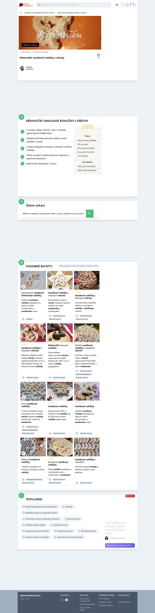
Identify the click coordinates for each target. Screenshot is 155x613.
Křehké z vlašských (85, 348)
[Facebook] (66, 600)
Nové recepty (104, 599)
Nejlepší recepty (105, 602)
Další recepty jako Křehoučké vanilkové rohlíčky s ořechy (78, 266)
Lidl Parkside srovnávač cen (85, 600)
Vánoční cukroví (30, 45)
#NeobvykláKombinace (34, 480)
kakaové (58, 346)
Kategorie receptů (106, 605)
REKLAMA (84, 595)
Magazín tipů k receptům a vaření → (119, 545)
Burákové (58, 463)
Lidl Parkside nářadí (87, 604)
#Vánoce (29, 319)
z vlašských (58, 294)
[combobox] (73, 5)
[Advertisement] (119, 45)
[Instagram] (61, 600)
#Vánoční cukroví (55, 319)
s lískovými (85, 297)
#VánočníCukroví (59, 316)
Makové (30, 461)
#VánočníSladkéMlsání (83, 374)
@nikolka (29, 69)
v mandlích (85, 461)
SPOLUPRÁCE (124, 595)
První (29, 405)
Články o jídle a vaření (85, 608)
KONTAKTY (65, 595)
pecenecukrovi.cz (30, 595)
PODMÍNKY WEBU (107, 595)
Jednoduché (32, 294)
